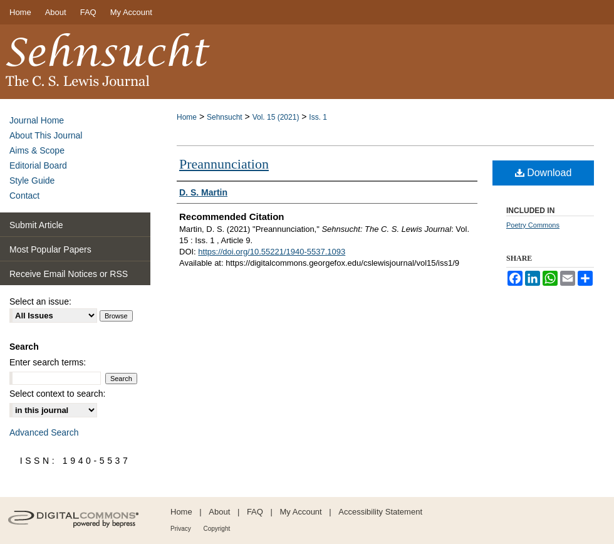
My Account (301, 511)
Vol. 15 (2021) (275, 117)
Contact (24, 196)
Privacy (180, 528)
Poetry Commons (532, 225)
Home (187, 117)
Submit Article (36, 225)
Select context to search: (57, 394)
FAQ (255, 511)
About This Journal (45, 135)
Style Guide (32, 180)
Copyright (216, 528)
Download (543, 172)
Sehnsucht (224, 117)
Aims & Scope (37, 150)
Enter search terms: (47, 362)
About (219, 511)
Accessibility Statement (380, 511)
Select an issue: (40, 301)
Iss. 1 (318, 117)
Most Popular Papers (50, 249)
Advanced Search (44, 432)
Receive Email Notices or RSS (68, 274)
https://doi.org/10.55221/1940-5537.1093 (271, 251)
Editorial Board (38, 165)
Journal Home (36, 120)
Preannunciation (224, 164)
